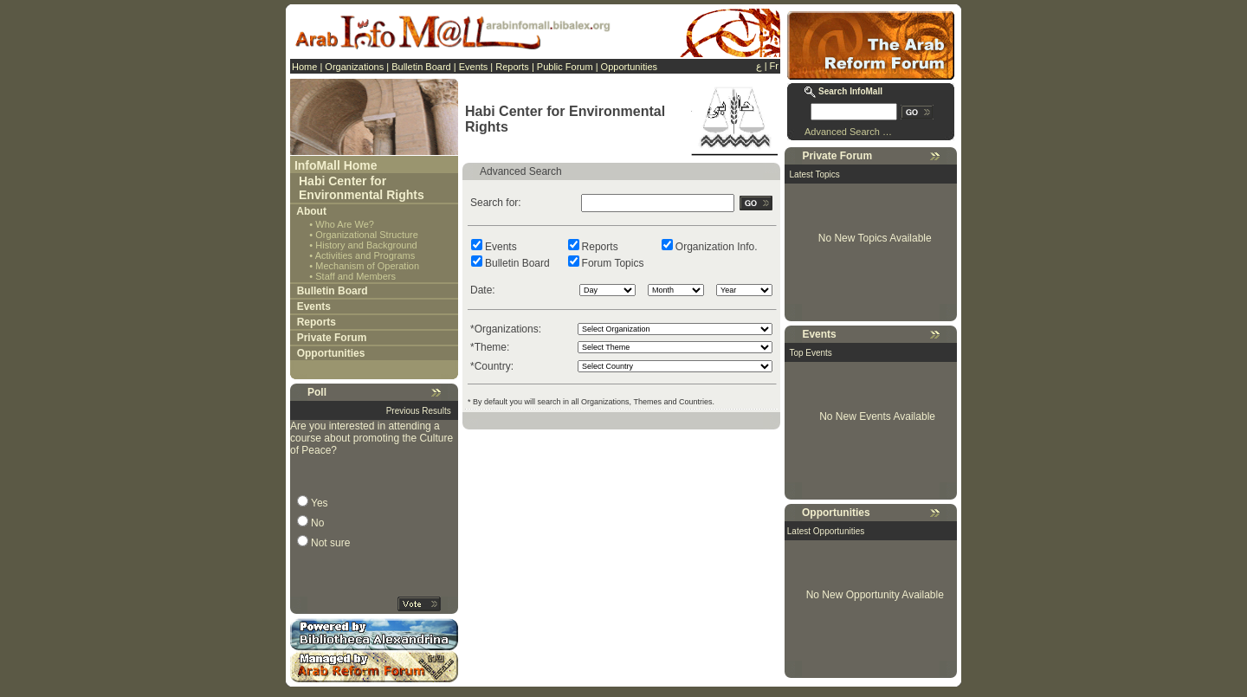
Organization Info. (716, 247)
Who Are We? (344, 224)
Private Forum (332, 338)
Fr (774, 66)
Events (473, 66)
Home (304, 66)
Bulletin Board (421, 66)
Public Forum (565, 66)
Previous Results (418, 411)
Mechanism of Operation (367, 266)
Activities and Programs (365, 255)
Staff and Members (355, 276)
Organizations (354, 66)
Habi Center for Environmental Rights (361, 188)
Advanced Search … (848, 131)
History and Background (366, 245)
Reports (512, 66)
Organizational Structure (366, 234)
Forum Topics (613, 263)
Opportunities (629, 66)
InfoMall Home (336, 165)
